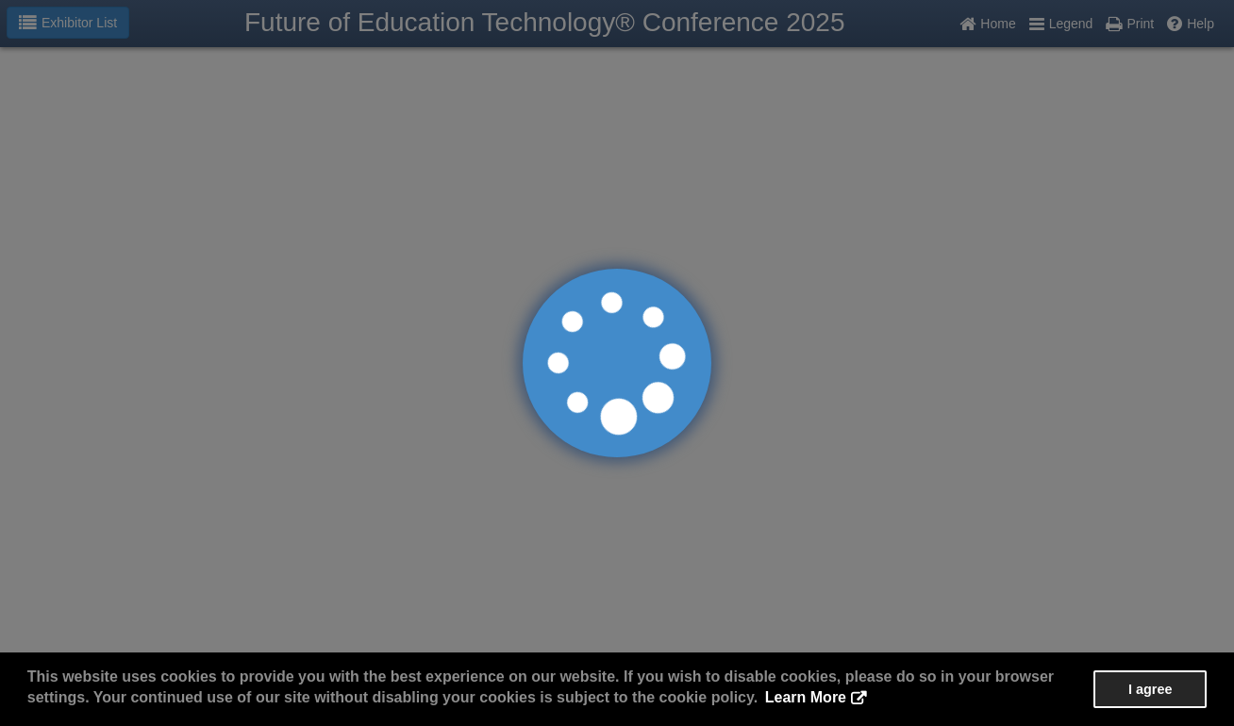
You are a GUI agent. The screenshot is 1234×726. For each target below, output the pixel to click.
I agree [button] (1150, 689)
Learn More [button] (805, 697)
